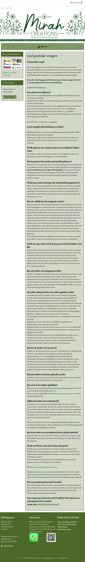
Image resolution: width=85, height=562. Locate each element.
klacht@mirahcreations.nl (47, 467)
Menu (42, 46)
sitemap (37, 558)
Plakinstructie (63, 527)
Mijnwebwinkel (64, 558)
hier (64, 111)
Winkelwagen (10, 97)
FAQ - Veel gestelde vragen (67, 524)
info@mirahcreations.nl (65, 394)
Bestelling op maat (64, 529)
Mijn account (76, 2)
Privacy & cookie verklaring (67, 522)
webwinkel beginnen (48, 558)
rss (41, 558)
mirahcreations (7, 546)
